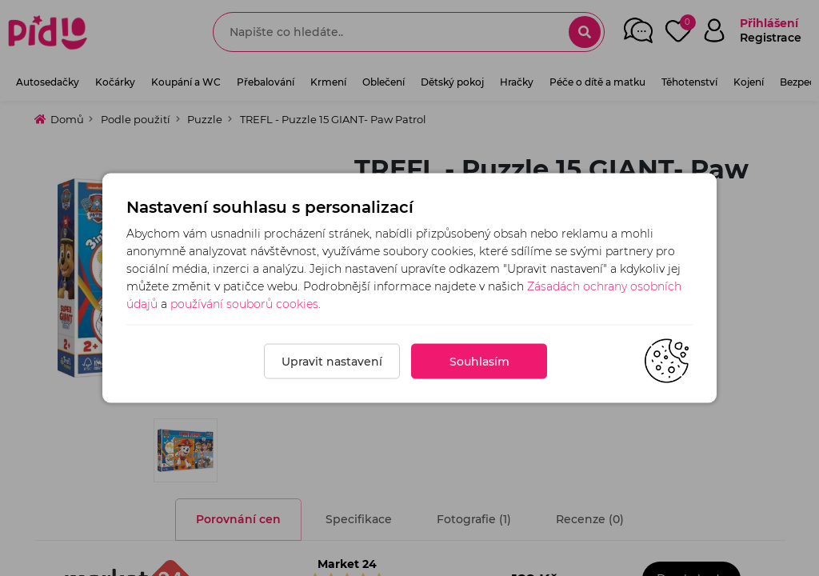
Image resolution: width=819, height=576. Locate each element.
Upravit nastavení (332, 361)
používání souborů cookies (244, 304)
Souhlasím (479, 361)
